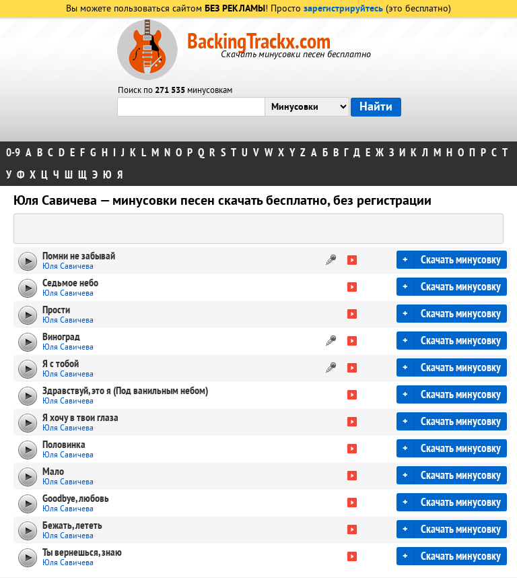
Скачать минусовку (461, 259)
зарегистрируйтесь (343, 9)
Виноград (61, 337)
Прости (56, 310)
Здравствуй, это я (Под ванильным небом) (125, 391)
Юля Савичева (68, 266)
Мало (53, 471)
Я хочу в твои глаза (80, 418)
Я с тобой (60, 364)
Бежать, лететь (72, 525)
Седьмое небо (70, 283)
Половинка (63, 445)
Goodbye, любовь (75, 498)
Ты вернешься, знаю (82, 552)
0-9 (13, 152)
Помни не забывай (78, 256)
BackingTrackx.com (259, 42)
